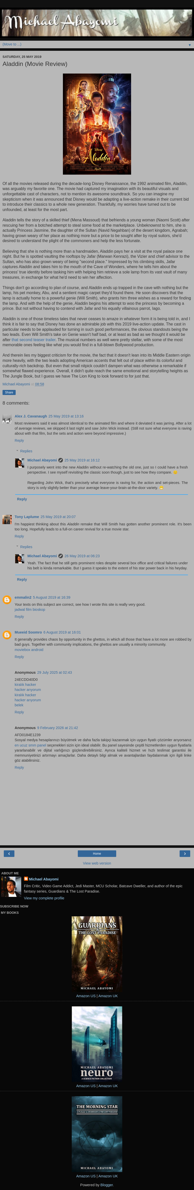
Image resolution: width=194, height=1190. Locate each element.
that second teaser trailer (33, 340)
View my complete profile (44, 898)
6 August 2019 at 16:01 (62, 632)
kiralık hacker (25, 685)
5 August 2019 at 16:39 (51, 597)
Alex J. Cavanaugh (31, 416)
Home (97, 853)
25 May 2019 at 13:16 (66, 416)
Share (9, 392)
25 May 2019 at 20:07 (58, 517)
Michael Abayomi (42, 460)
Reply (19, 440)
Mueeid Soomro (28, 632)
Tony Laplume (27, 517)
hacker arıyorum (28, 690)
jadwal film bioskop (30, 610)
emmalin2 (23, 597)
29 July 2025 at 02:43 (54, 672)
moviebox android (29, 650)
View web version (97, 863)
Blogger (107, 1185)
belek (19, 705)
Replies (26, 451)
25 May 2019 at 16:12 (82, 460)
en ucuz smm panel (30, 745)
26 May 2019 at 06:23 (82, 556)
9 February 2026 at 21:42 (57, 728)
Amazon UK (108, 996)
